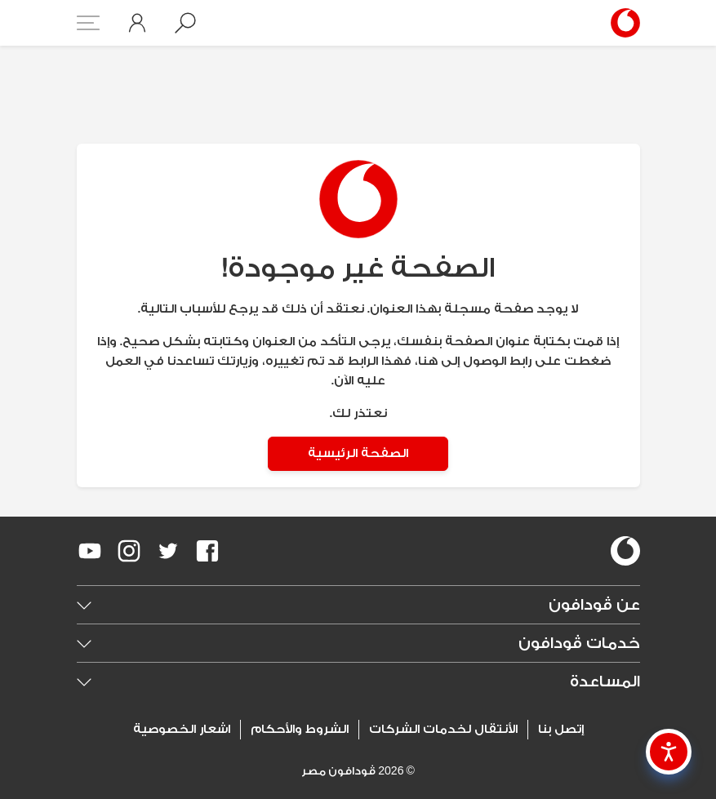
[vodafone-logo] (625, 551)
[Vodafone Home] (620, 23)
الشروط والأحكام (300, 729)
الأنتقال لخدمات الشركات (443, 729)
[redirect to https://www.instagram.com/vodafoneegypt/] (129, 551)
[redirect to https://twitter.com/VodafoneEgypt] (168, 551)
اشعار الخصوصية (181, 729)
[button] (185, 23)
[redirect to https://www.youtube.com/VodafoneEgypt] (90, 551)
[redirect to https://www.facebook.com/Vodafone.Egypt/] (207, 551)
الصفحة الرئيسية (358, 453)
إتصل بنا (561, 729)
